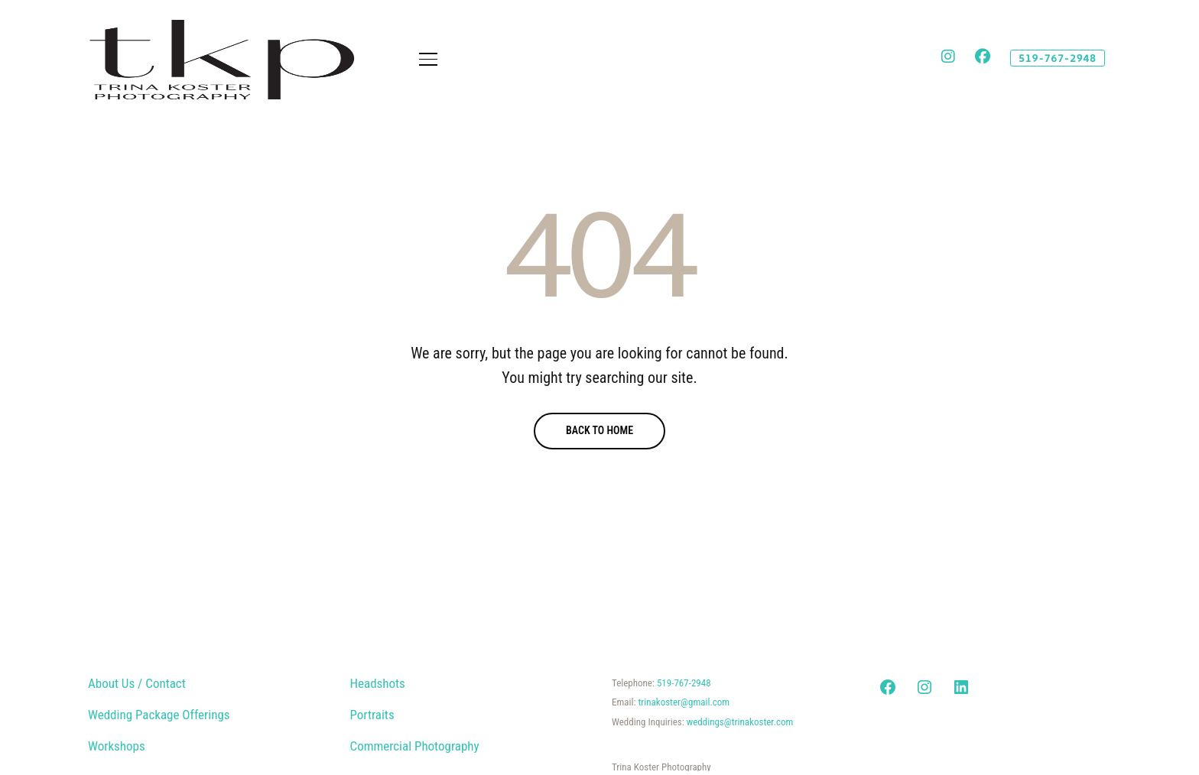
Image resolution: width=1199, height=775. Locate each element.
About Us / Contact (137, 683)
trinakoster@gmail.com (683, 702)
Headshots (377, 683)
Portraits (372, 714)
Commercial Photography (414, 746)
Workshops (116, 746)
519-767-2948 (684, 683)
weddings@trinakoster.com (740, 722)
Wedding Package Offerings (159, 714)
